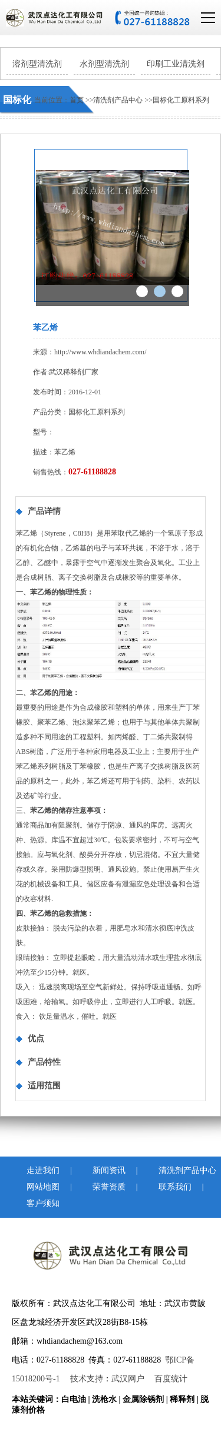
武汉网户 (127, 1378)
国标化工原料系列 (181, 100)
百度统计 (170, 1378)
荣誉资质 (103, 1186)
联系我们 (169, 1186)
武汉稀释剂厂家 (73, 372)
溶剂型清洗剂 (37, 63)
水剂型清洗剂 (104, 63)
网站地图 (37, 1186)
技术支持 (86, 1378)
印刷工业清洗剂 (175, 63)
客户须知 (37, 1203)
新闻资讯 (103, 1170)
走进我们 (37, 1170)
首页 (77, 100)
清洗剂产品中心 (118, 100)
